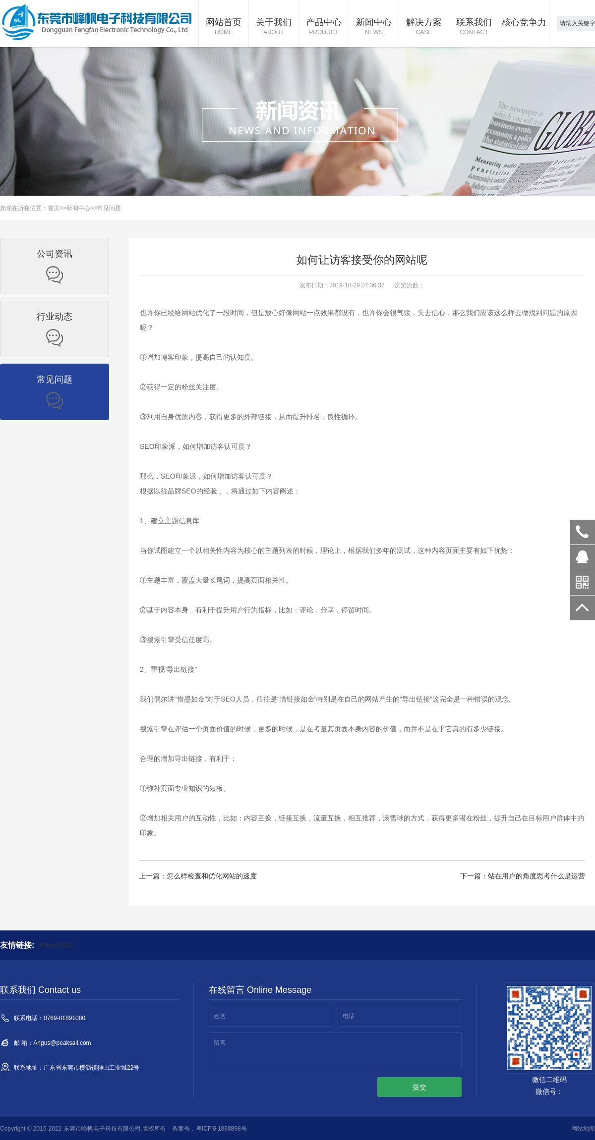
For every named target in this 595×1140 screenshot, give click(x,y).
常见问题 (109, 208)
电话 (349, 1016)
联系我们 (474, 27)
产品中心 (324, 27)
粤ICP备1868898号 (221, 1128)
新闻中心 (374, 27)
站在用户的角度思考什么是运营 (536, 876)
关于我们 (273, 27)
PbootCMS (56, 945)
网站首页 (223, 27)
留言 (220, 1042)
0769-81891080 (582, 532)
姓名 (220, 1016)
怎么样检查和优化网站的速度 (212, 876)
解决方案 (424, 27)
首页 (54, 208)
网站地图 (583, 1128)
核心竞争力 (524, 22)
